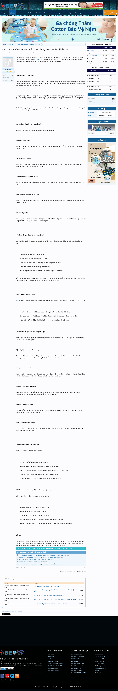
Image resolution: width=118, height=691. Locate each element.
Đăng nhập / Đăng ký (110, 13)
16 (12, 79)
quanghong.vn (58, 13)
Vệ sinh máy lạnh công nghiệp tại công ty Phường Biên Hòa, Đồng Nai (39, 564)
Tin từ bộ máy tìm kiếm (53, 670)
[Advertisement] (59, 631)
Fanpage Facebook (102, 122)
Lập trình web (75, 661)
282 (12, 75)
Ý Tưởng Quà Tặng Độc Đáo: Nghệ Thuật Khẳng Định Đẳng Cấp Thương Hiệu (41, 555)
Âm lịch (90, 115)
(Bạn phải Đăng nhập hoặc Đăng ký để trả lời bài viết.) (73, 571)
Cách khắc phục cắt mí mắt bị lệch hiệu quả (46, 586)
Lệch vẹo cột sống (22, 541)
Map (1, 680)
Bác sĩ (18, 300)
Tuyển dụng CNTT (100, 658)
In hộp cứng (77, 13)
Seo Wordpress (51, 658)
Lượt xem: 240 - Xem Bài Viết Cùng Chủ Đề (31, 552)
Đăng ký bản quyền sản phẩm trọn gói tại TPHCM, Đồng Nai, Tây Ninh (39, 557)
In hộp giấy (68, 13)
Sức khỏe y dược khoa (101, 666)
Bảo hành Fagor (99, 654)
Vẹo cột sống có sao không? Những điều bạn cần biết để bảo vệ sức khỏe (55, 599)
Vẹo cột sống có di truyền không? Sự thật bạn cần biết (49, 595)
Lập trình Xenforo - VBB (77, 663)
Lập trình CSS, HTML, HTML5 (79, 673)
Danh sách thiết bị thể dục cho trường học (31, 561)
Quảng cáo (102, 140)
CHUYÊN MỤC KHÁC (102, 651)
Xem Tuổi (38, 13)
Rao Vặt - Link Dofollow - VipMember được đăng (22, 52)
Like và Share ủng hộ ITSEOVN (12, 611)
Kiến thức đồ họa (75, 658)
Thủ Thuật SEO (51, 654)
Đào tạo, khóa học (100, 661)
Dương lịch (91, 112)
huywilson (42, 52)
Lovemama (47, 13)
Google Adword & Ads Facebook (55, 663)
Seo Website (51, 656)
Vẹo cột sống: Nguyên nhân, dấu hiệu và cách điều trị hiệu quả (51, 604)
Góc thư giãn (98, 673)
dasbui (113, 103)
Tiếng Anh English (99, 663)
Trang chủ (4, 13)
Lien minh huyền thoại (101, 668)
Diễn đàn (12, 13)
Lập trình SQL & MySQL (77, 656)
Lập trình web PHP (76, 668)
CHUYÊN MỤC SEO (54, 651)
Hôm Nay (101, 109)
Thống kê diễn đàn (102, 95)
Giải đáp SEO (51, 673)
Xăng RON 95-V (91, 50)
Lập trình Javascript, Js (77, 670)
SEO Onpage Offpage (53, 661)
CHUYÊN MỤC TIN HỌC (79, 651)
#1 (85, 567)
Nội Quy (11, 680)
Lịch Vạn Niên (29, 13)
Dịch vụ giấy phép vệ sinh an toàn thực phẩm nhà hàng (34, 559)
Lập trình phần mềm (76, 654)
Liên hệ (20, 13)
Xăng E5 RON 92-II (92, 55)
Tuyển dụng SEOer (100, 656)
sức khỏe (36, 59)
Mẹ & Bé (97, 670)
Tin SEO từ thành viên (53, 668)
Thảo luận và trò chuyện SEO (55, 665)
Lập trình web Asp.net (77, 666)
